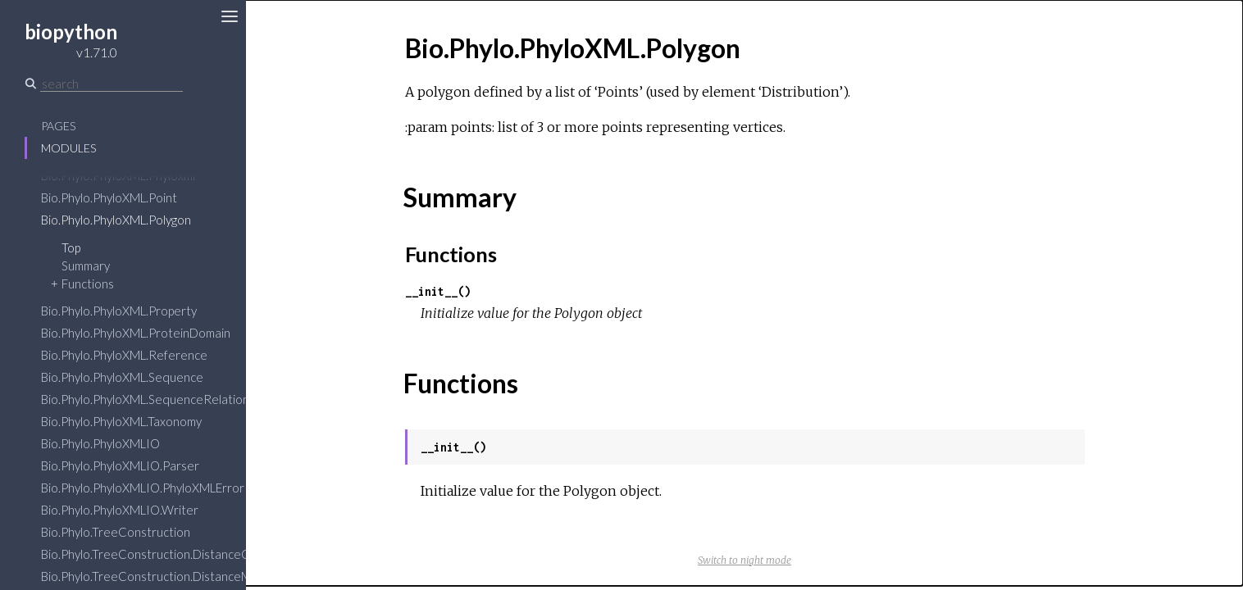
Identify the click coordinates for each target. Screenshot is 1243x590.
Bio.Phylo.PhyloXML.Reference (124, 354)
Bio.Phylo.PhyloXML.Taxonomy (121, 421)
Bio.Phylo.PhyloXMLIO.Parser (120, 465)
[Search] (111, 83)
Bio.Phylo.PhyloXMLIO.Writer (119, 509)
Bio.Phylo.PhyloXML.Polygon (116, 219)
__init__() (438, 291)
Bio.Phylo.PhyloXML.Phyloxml (118, 175)
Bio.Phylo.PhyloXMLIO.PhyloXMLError (142, 487)
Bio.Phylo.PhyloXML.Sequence (122, 377)
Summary (85, 265)
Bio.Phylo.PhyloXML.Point (109, 197)
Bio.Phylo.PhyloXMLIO (100, 443)
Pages (58, 126)
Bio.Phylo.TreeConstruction (115, 531)
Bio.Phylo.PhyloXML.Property (119, 310)
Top (70, 247)
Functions (87, 283)
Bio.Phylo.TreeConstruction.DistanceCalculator (169, 554)
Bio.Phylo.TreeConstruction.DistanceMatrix (158, 576)
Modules (68, 148)
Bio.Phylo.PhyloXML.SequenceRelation (145, 399)
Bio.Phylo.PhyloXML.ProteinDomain (135, 332)
